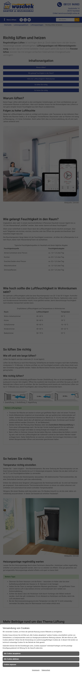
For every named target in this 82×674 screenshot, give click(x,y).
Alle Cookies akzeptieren (12, 653)
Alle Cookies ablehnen (11, 659)
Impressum (36, 670)
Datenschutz (46, 670)
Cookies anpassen (10, 664)
